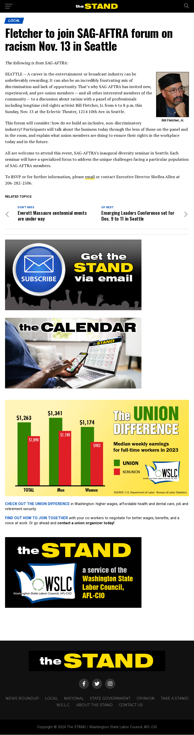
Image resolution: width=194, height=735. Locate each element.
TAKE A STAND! (174, 698)
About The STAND (94, 705)
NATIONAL (74, 698)
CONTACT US (131, 705)
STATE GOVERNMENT (110, 698)
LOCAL (51, 698)
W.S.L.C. (63, 705)
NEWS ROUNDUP (22, 698)
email (90, 176)
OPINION (146, 698)
